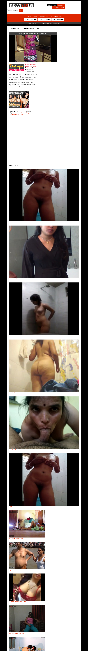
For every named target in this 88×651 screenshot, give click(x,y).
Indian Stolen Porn (35, 640)
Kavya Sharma (44, 16)
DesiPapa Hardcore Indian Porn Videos (36, 30)
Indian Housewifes (45, 640)
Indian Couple (56, 13)
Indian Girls (48, 5)
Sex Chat (57, 5)
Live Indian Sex (83, 640)
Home (29, 13)
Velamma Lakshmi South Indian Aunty (49, 20)
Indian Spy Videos (24, 640)
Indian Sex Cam (13, 640)
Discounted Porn (54, 7)
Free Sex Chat (44, 13)
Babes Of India (55, 640)
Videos (35, 13)
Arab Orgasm (64, 640)
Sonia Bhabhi (58, 16)
